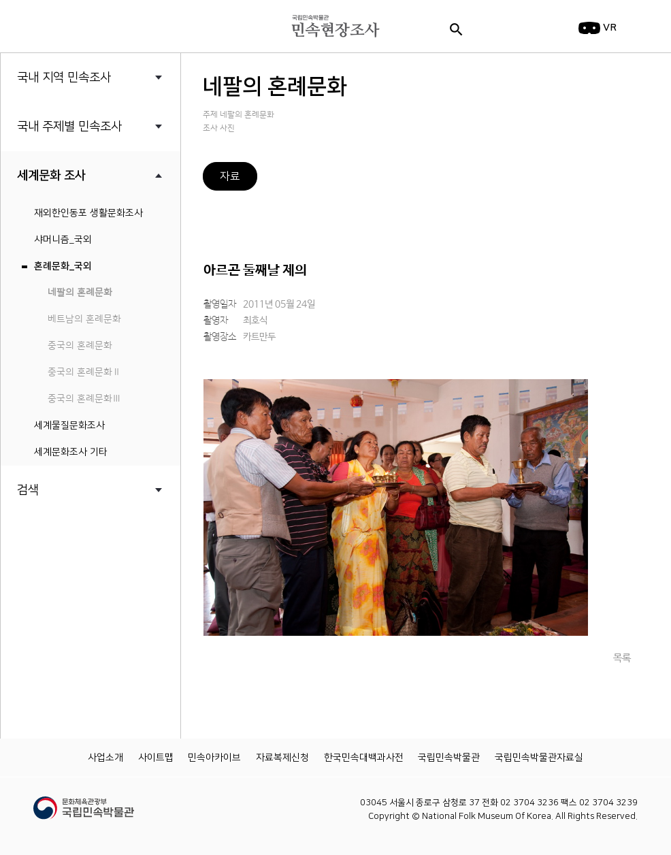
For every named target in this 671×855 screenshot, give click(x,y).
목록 (622, 658)
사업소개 (105, 757)
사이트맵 (156, 757)
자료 (230, 176)
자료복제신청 (282, 757)
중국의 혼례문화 (80, 345)
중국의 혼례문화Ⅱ (84, 372)
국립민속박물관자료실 (539, 757)
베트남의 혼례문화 (84, 319)
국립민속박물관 (449, 757)
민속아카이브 (214, 757)
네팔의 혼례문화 (80, 292)
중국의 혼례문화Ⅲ (84, 398)
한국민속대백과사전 (364, 757)
